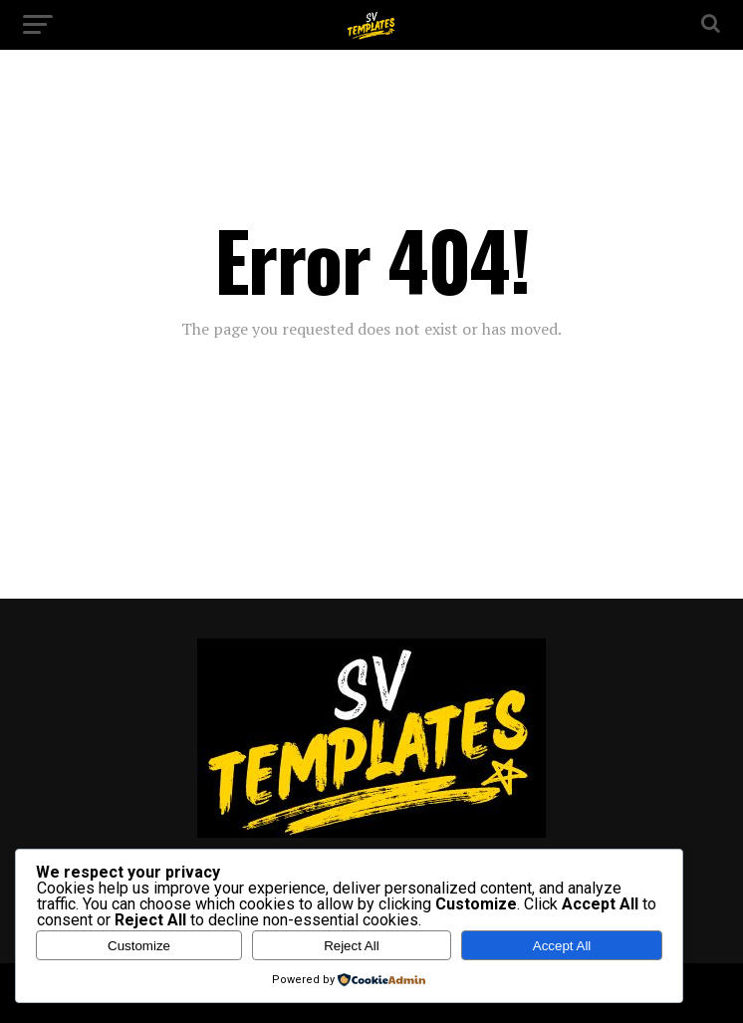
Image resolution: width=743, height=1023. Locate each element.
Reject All (351, 945)
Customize (139, 945)
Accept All (562, 945)
